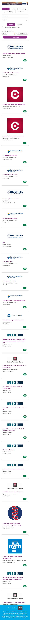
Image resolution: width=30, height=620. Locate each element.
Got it (20, 608)
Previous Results (15, 37)
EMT (4, 242)
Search (6, 9)
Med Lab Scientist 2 (8, 261)
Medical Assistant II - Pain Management (13, 492)
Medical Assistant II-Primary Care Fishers (14, 602)
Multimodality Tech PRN (9, 281)
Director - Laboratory (8, 450)
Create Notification (22, 33)
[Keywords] (15, 16)
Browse (13, 9)
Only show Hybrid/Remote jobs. (12, 27)
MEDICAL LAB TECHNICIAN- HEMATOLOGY (14, 104)
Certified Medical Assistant (10, 174)
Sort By (4, 33)
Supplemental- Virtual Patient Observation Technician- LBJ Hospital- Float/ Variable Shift (14, 341)
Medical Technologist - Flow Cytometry (13, 320)
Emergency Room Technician (11, 199)
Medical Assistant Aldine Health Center (13, 469)
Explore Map (23, 9)
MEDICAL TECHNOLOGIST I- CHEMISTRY (13, 136)
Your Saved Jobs (22, 12)
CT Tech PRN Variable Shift (10, 155)
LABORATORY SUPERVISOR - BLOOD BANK (14, 53)
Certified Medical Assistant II (10, 72)
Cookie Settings (12, 608)
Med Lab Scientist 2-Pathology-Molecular (14, 300)
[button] (19, 24)
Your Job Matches (8, 12)
